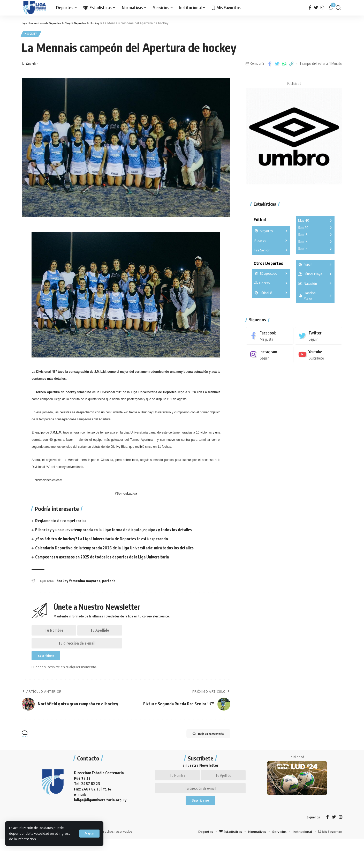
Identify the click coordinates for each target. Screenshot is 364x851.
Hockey (32, 34)
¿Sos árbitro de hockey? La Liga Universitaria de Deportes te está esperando (106, 540)
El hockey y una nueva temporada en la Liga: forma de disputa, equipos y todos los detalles (117, 531)
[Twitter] (316, 7)
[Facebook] (310, 7)
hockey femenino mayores (78, 582)
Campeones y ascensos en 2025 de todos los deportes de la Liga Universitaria (106, 558)
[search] (338, 7)
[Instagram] (322, 7)
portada (109, 582)
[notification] (330, 8)
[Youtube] (318, 353)
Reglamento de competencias (62, 522)
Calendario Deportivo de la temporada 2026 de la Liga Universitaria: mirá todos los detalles (118, 549)
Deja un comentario (203, 741)
